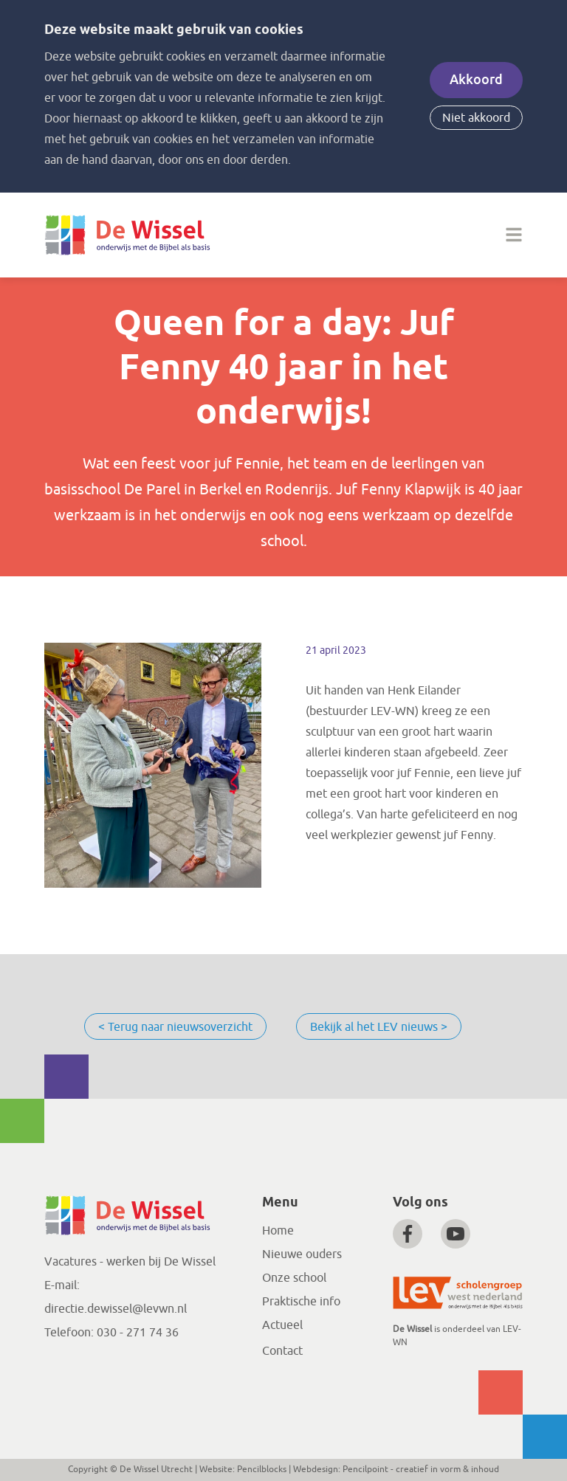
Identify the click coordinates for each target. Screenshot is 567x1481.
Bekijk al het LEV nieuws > (378, 1027)
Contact (282, 1351)
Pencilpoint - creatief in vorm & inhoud (421, 1469)
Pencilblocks (261, 1469)
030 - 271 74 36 (138, 1332)
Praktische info (301, 1301)
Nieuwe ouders (302, 1254)
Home (278, 1230)
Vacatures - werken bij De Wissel (130, 1261)
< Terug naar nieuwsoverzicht (175, 1027)
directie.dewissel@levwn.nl (115, 1309)
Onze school (294, 1278)
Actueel (282, 1325)
